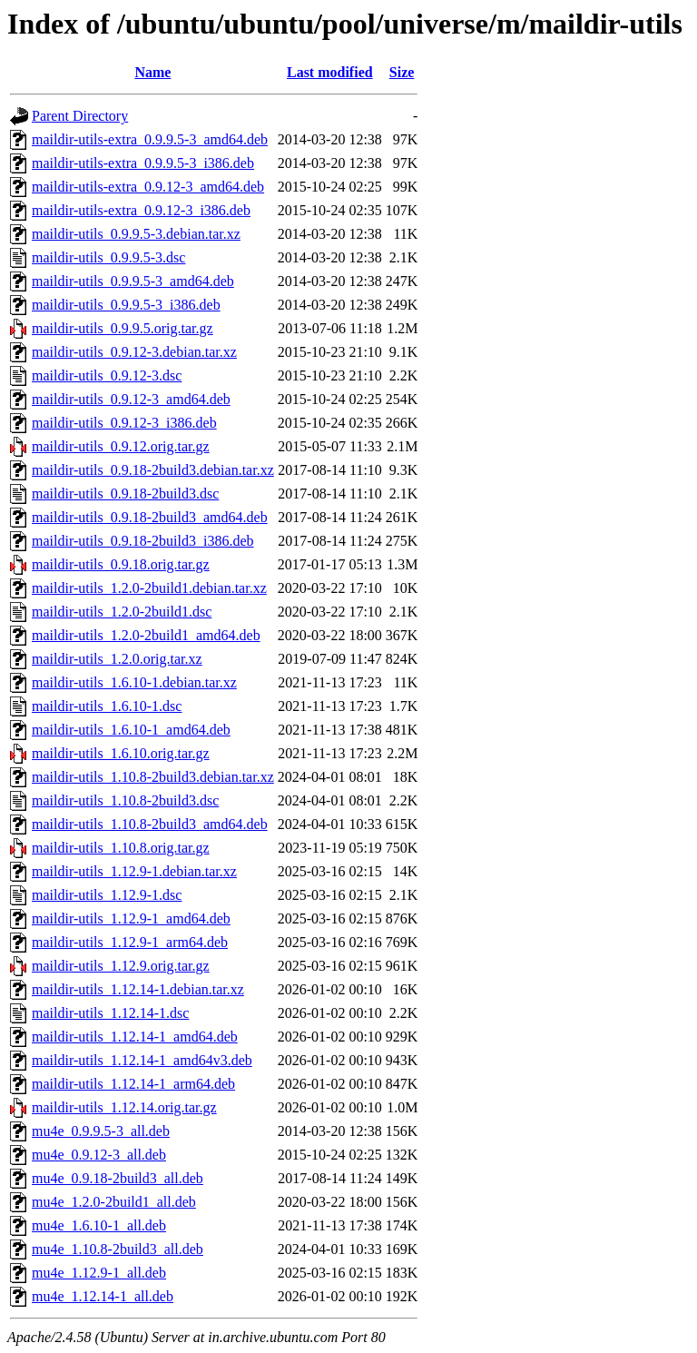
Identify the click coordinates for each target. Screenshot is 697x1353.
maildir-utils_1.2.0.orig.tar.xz (117, 659)
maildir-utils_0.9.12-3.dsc (107, 375)
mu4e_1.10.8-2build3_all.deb (117, 1249)
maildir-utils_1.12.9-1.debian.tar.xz (134, 871)
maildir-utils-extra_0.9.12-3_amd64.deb (148, 186)
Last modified (330, 72)
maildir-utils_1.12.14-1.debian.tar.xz (138, 989)
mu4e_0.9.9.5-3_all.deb (101, 1131)
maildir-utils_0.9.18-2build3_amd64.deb (150, 517)
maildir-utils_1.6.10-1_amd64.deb (131, 729)
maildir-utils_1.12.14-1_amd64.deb (135, 1036)
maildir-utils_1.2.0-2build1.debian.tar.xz (149, 588)
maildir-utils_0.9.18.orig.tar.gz (121, 564)
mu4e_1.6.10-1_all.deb (99, 1225)
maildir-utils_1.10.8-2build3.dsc (125, 800)
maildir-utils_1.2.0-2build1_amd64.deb (146, 635)
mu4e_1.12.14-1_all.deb (102, 1296)
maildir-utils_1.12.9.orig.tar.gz (121, 965)
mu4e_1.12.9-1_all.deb (99, 1272)
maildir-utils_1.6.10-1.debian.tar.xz (134, 682)
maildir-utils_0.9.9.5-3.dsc (108, 257)
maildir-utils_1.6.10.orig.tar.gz (121, 753)
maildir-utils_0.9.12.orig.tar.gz (121, 446)
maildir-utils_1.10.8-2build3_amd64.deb (150, 824)
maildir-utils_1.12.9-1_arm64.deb (130, 942)
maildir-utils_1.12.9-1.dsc (107, 895)
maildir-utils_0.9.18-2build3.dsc (125, 493)
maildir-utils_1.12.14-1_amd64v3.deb (142, 1060)
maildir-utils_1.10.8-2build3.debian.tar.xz (153, 777)
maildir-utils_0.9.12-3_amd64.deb (131, 399)
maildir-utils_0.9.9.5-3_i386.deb (126, 304)
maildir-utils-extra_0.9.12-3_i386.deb (141, 210)
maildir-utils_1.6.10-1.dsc (107, 706)
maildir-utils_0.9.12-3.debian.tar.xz (134, 352)
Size (402, 72)
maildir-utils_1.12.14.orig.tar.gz (124, 1107)
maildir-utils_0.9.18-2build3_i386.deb (143, 540)
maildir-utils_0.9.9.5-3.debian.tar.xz (136, 234)
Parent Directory (80, 115)
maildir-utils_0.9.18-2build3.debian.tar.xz (153, 470)
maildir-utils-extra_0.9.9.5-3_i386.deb (143, 163)
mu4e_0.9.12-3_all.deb (99, 1154)
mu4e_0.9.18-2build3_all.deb (117, 1178)
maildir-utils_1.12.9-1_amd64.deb (131, 918)
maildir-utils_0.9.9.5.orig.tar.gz (122, 328)
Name (152, 72)
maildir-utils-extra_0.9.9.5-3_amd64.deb (150, 139)
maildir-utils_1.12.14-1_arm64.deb (133, 1083)
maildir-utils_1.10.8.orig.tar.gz (121, 847)
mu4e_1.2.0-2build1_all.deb (114, 1202)
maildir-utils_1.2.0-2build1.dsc (121, 611)
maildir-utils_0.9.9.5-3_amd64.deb (133, 281)
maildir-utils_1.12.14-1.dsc (110, 1013)
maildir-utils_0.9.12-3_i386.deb (124, 422)
